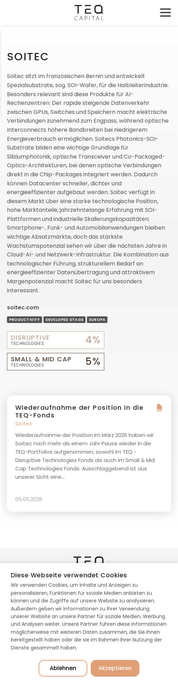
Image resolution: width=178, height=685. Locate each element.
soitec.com (23, 307)
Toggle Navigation (165, 12)
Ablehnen (63, 668)
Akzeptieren (115, 668)
